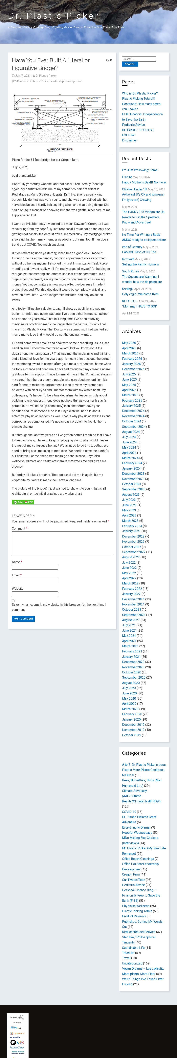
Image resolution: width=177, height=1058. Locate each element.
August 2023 (131, 495)
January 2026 (131, 364)
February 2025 (132, 400)
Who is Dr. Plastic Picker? (140, 93)
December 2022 (133, 536)
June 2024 (129, 442)
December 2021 (133, 599)
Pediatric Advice (133, 125)
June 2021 (129, 630)
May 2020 (129, 698)
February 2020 (132, 714)
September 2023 (133, 489)
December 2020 (133, 662)
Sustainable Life (133, 948)
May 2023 (129, 510)
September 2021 (133, 615)
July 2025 (129, 374)
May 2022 (129, 573)
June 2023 (129, 505)
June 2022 (129, 568)
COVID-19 (129, 812)
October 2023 (131, 484)
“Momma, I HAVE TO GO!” (139, 306)
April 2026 (129, 348)
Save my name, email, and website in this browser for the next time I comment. (59, 607)
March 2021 (130, 646)
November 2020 (133, 667)
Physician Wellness (135, 906)
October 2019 (131, 735)
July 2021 (129, 625)
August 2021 (131, 620)
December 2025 (133, 369)
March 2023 (130, 521)
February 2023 (132, 526)
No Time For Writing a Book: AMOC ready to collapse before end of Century (144, 241)
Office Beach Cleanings (138, 859)
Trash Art (128, 953)
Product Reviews (134, 916)
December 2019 (133, 725)
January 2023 (131, 531)
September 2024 (133, 427)
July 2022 (129, 562)
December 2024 (133, 411)
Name (17, 562)
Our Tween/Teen (133, 880)
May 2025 (129, 385)
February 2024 (132, 463)
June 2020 (129, 693)
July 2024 (129, 437)
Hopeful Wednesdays (137, 833)
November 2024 (133, 416)
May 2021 (129, 636)
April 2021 (129, 641)
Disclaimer (129, 140)
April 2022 (129, 578)
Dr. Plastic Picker (54, 16)
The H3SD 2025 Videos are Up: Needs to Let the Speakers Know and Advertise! (143, 217)
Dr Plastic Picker (46, 75)
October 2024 (131, 421)
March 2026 (130, 353)
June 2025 (129, 379)
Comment (19, 528)
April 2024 (129, 453)
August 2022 (131, 557)
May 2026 (129, 343)
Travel (126, 958)
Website (18, 588)
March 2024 (130, 458)
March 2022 (130, 583)
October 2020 (131, 672)
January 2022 (131, 594)
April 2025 (129, 390)
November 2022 (133, 541)
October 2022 (131, 547)
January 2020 (131, 719)
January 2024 (131, 468)
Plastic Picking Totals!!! (138, 98)
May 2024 (129, 447)
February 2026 (132, 359)
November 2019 (133, 730)
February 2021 (132, 651)
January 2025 (131, 406)
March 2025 (130, 395)
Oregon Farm (131, 874)
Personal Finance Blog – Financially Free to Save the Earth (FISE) (141, 895)
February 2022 (132, 589)
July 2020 (129, 688)
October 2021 (131, 609)
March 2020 (130, 709)
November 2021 (133, 604)
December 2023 (133, 474)
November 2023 (133, 479)
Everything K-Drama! (136, 827)
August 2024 (131, 432)
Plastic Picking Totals (137, 911)
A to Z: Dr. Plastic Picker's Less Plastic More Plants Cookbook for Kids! (144, 770)
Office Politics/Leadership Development (56, 81)
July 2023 (129, 500)
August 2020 (131, 683)
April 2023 (129, 515)
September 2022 (133, 552)
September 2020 (133, 677)
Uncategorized (132, 963)
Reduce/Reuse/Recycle (138, 932)
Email (17, 575)
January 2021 (131, 657)
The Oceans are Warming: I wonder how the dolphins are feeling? (142, 283)
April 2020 (129, 704)
